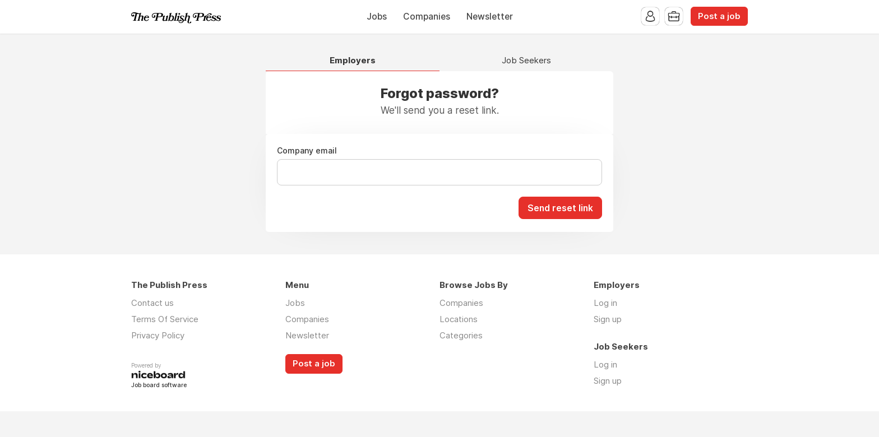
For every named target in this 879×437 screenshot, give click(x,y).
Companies (426, 16)
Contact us (152, 302)
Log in (605, 302)
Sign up (608, 319)
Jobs (377, 16)
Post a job (719, 16)
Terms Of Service (164, 319)
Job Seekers (526, 61)
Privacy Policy (157, 335)
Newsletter (489, 16)
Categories (461, 335)
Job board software (159, 386)
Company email (307, 151)
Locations (459, 319)
